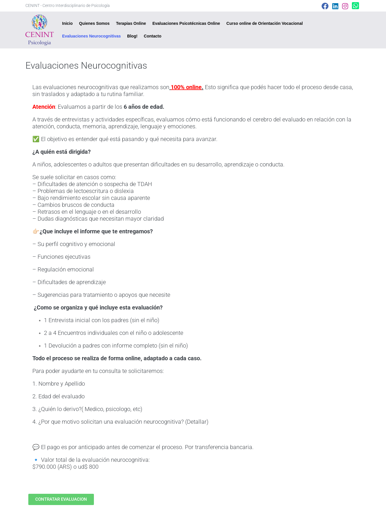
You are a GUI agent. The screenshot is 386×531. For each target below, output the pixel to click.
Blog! (132, 36)
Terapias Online (131, 23)
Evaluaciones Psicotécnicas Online (186, 23)
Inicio (67, 23)
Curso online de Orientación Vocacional (265, 23)
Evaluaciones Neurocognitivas (91, 36)
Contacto (153, 36)
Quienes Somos (94, 23)
